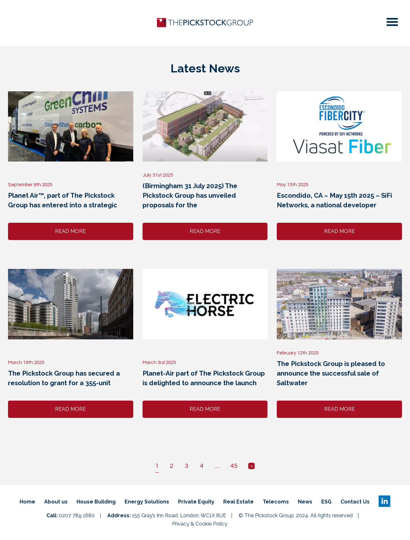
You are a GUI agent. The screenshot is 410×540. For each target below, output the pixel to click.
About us (56, 502)
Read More (70, 231)
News (305, 502)
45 (233, 466)
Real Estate (238, 502)
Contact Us (355, 502)
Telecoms (276, 502)
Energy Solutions (147, 502)
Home (27, 502)
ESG (326, 502)
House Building (96, 502)
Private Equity (196, 502)
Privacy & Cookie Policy (199, 524)
